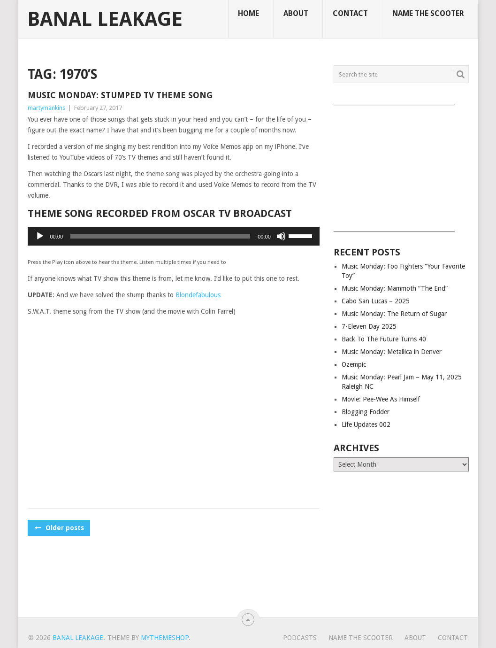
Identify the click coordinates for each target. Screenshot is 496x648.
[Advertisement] (401, 165)
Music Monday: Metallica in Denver (392, 351)
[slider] (160, 236)
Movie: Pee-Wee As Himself (381, 399)
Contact (350, 13)
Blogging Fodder (365, 412)
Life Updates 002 (366, 424)
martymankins (46, 107)
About (295, 13)
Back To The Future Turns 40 (384, 339)
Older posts (59, 528)
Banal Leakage (105, 19)
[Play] (40, 236)
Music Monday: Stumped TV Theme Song (120, 95)
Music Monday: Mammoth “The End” (395, 288)
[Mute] (281, 236)
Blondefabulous (198, 295)
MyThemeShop (165, 637)
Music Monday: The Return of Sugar (394, 313)
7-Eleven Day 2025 (369, 326)
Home (248, 13)
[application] (174, 236)
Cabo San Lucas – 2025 (376, 301)
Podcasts (300, 637)
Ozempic (354, 364)
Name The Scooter (428, 13)
